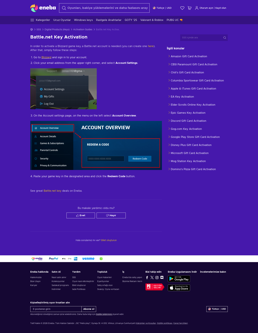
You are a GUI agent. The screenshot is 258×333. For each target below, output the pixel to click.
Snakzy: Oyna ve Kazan (108, 289)
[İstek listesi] (182, 8)
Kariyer (33, 285)
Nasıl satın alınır (59, 277)
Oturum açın (204, 8)
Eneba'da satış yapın (132, 277)
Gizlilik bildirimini (104, 314)
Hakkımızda (35, 277)
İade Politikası (78, 289)
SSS (39, 29)
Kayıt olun (220, 8)
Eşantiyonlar (103, 281)
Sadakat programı (60, 285)
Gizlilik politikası (164, 323)
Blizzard (46, 57)
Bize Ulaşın (35, 281)
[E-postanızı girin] (56, 309)
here (151, 46)
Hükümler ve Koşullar (146, 323)
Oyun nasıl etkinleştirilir (83, 281)
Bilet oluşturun (79, 285)
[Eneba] (43, 8)
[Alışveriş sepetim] (189, 8)
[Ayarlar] (162, 8)
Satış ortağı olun (105, 285)
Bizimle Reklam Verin (132, 281)
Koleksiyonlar (58, 281)
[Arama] (104, 8)
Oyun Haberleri (104, 277)
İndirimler (56, 289)
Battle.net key (52, 191)
